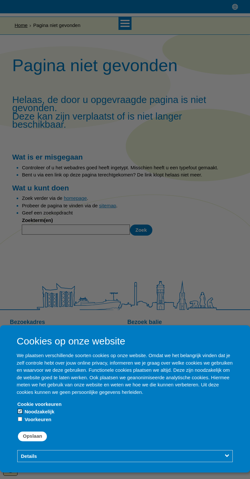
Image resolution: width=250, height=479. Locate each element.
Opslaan (32, 436)
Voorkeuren (34, 419)
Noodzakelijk (36, 411)
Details (29, 456)
